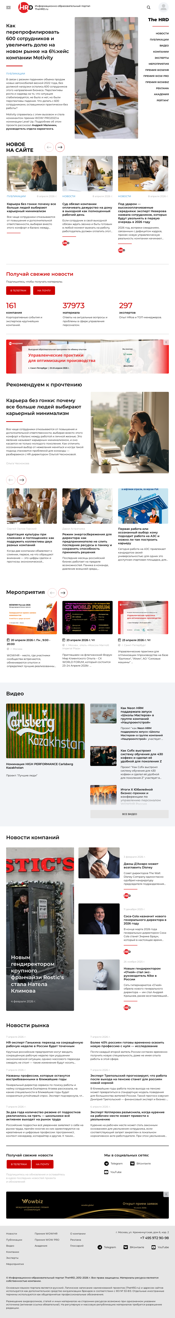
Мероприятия (159, 63)
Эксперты (162, 57)
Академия (161, 94)
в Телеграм (18, 290)
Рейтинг (163, 100)
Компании (161, 51)
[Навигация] (8, 7)
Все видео (129, 814)
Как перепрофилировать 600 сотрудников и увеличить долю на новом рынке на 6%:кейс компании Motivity (37, 41)
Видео (164, 45)
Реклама (162, 88)
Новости (162, 33)
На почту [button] (44, 290)
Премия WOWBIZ (157, 82)
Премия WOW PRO (156, 76)
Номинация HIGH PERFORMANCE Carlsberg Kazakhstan (39, 765)
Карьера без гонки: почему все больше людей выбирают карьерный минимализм (43, 406)
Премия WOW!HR (157, 70)
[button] (162, 7)
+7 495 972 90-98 (154, 1238)
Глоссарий (77, 1245)
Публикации (15, 73)
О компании (78, 1233)
